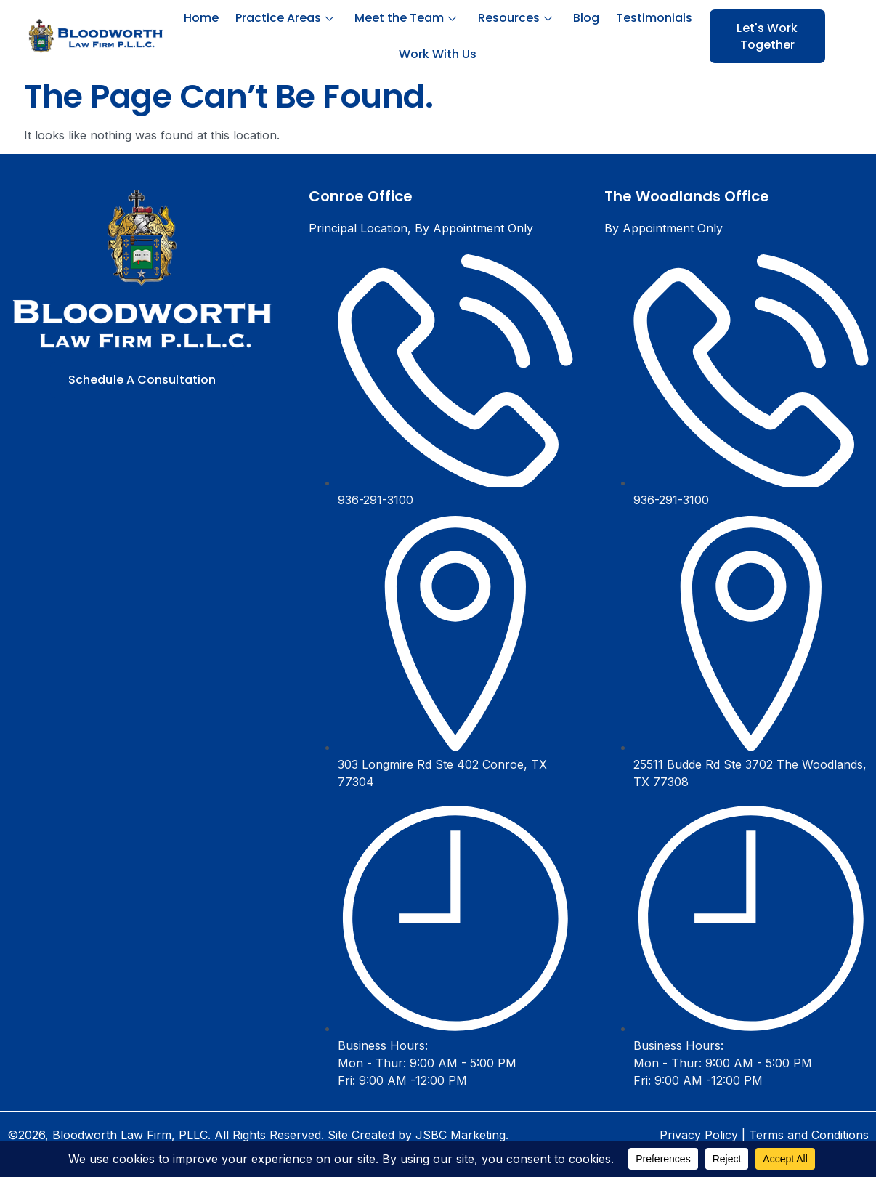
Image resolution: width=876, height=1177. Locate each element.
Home (207, 17)
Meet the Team (407, 17)
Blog (582, 17)
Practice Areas (288, 17)
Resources (513, 17)
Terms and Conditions (809, 1135)
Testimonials (648, 17)
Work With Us (437, 54)
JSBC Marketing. (461, 1135)
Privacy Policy (699, 1135)
